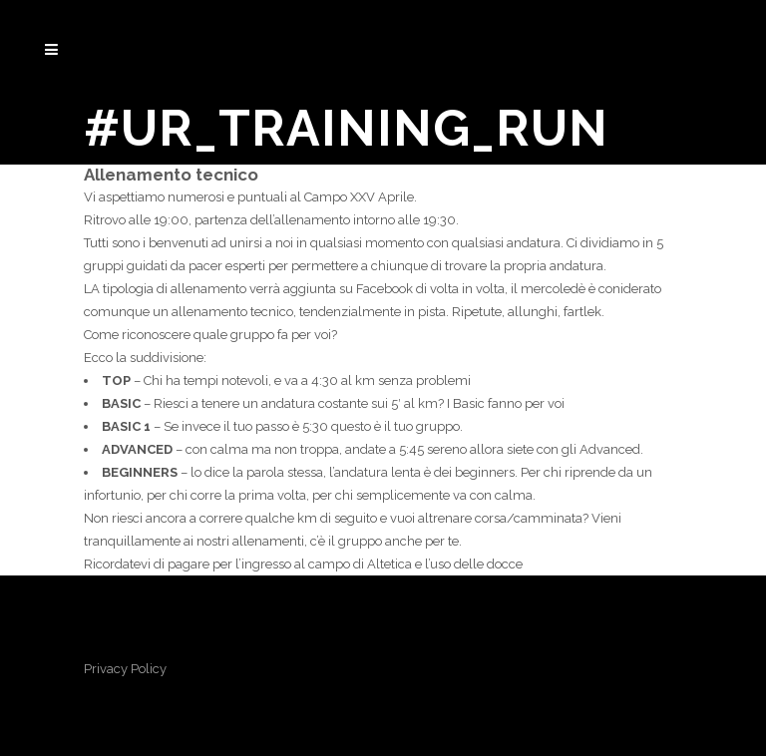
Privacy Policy (125, 668)
